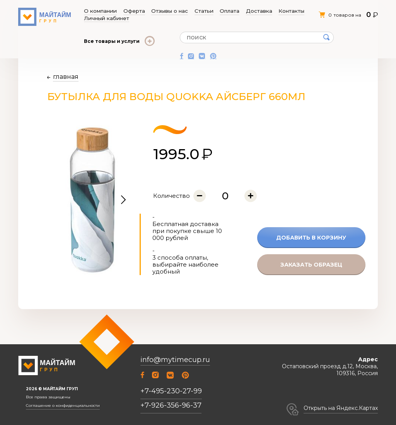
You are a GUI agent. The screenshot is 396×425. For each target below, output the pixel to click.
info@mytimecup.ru (175, 360)
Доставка (223, 11)
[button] (123, 200)
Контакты (248, 11)
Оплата (201, 11)
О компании (99, 11)
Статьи (182, 11)
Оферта (126, 11)
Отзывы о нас (155, 11)
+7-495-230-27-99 (171, 391)
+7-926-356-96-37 (170, 405)
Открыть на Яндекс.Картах (341, 408)
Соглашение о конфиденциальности (63, 405)
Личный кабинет (282, 11)
